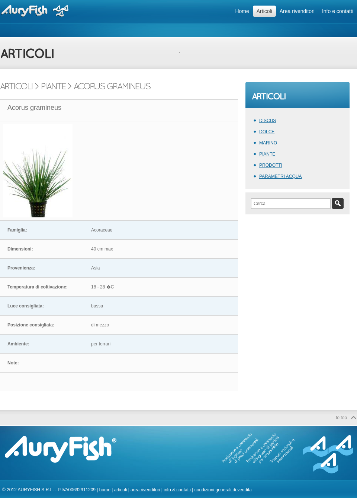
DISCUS (267, 120)
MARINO (268, 143)
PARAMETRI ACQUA (280, 176)
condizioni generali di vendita (223, 489)
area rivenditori (145, 489)
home (104, 489)
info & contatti (178, 489)
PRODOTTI (270, 165)
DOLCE (266, 131)
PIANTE (267, 154)
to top (341, 417)
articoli (120, 489)
